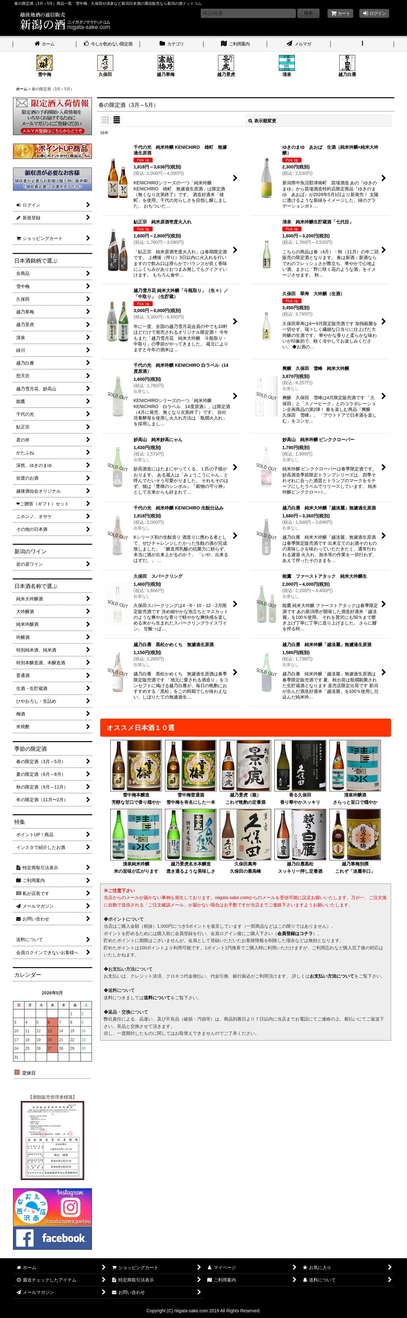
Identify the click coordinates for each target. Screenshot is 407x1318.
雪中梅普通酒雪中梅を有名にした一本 (191, 772)
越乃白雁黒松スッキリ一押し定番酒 (300, 841)
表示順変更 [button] (262, 120)
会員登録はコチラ (295, 933)
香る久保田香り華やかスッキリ (300, 772)
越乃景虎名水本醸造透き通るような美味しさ (191, 841)
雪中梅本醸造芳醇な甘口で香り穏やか (136, 772)
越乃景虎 (226, 66)
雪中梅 (44, 66)
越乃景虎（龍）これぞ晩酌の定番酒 (245, 772)
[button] (362, 44)
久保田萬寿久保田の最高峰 (245, 841)
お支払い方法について (332, 976)
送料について (157, 997)
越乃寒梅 (166, 66)
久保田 (105, 66)
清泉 (287, 66)
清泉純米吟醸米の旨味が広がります (136, 841)
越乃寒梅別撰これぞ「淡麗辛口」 (355, 841)
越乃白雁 (347, 66)
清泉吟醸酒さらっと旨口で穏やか (355, 772)
